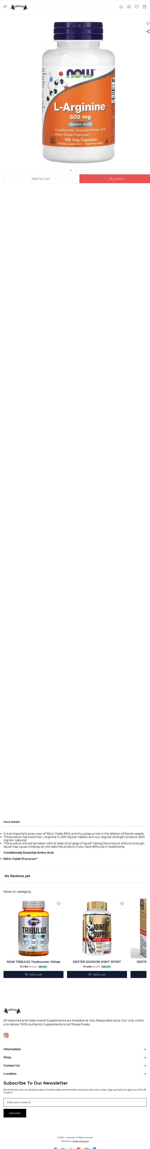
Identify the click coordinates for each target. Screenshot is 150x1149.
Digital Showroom (81, 1141)
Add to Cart (41, 179)
